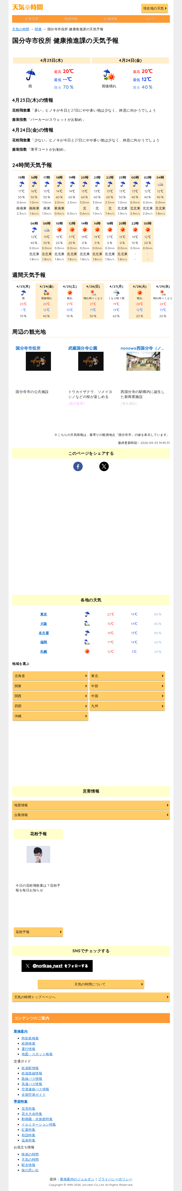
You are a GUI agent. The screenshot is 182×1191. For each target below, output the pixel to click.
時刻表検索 (30, 1038)
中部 (94, 686)
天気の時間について (89, 984)
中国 (94, 696)
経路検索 (28, 1043)
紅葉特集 (28, 1130)
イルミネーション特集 (39, 1124)
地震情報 (71, 19)
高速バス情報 (32, 1084)
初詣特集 (28, 1135)
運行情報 (28, 1049)
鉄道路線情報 (32, 1073)
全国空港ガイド (34, 1094)
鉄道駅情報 (30, 1068)
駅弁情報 (28, 1165)
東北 (94, 676)
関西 (18, 696)
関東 (38, 29)
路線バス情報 (32, 1079)
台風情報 (111, 19)
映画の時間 (30, 1154)
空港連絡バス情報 (35, 1089)
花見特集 (28, 1108)
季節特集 (20, 1101)
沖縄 (18, 716)
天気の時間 (20, 29)
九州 (94, 706)
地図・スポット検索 (37, 1054)
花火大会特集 (32, 1114)
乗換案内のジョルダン (77, 1179)
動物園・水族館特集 (37, 1119)
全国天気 (32, 19)
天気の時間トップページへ (34, 997)
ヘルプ (150, 19)
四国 (18, 706)
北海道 (20, 676)
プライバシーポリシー (115, 1179)
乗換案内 (20, 1031)
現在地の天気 (153, 8)
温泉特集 (28, 1140)
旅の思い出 (30, 1170)
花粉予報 (22, 932)
